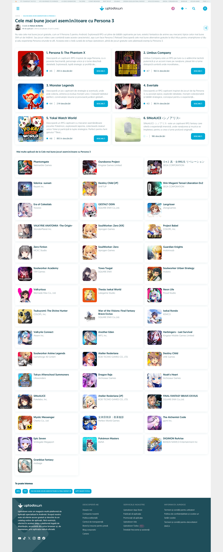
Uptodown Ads (130, 521)
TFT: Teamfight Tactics (28, 1)
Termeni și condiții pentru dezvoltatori (180, 522)
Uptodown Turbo (133, 525)
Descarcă (101, 71)
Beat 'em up (107, 1)
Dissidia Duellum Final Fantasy (133, 1)
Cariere (86, 533)
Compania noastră (91, 514)
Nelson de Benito (36, 26)
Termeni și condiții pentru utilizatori (179, 510)
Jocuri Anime (195, 1)
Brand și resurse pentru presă (95, 525)
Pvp (25, 491)
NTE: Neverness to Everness (48, 1)
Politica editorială (90, 518)
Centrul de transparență (93, 521)
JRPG (18, 491)
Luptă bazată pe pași (82, 491)
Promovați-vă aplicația (133, 518)
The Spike (82, 1)
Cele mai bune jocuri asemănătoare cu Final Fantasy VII (51, 491)
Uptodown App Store (132, 510)
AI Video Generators (69, 1)
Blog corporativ (89, 529)
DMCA (167, 526)
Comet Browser (94, 1)
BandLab (184, 1)
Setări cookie (170, 518)
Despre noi (87, 510)
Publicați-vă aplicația (132, 514)
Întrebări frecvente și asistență (136, 529)
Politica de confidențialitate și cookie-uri (181, 514)
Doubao (117, 1)
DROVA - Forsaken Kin (170, 1)
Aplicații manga (153, 1)
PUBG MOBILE (207, 1)
